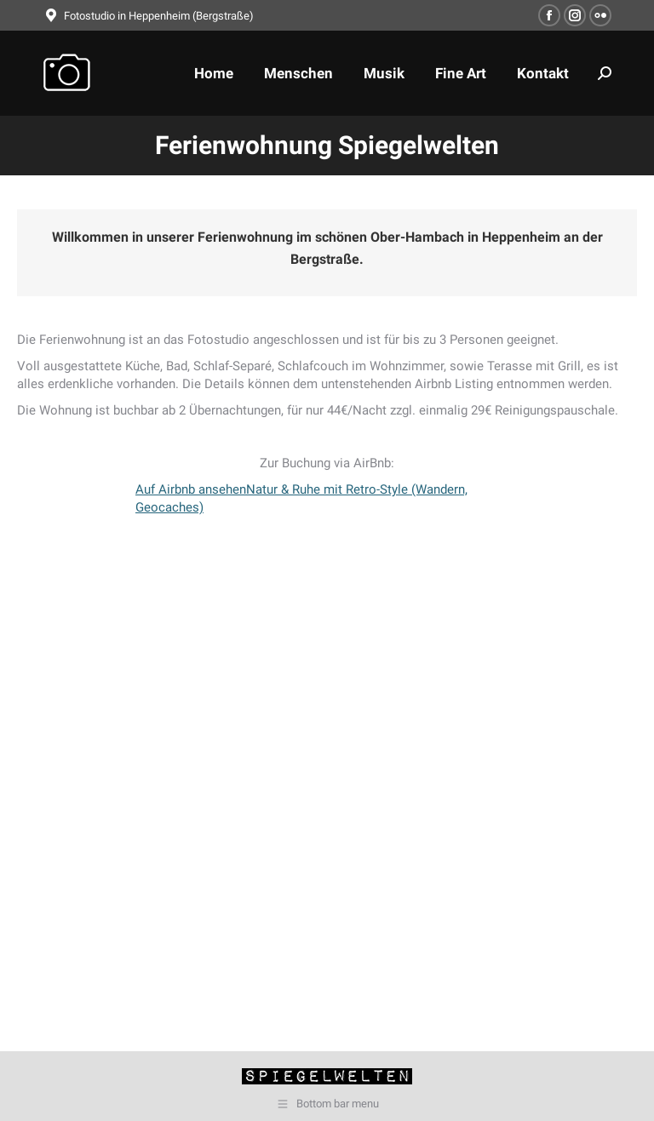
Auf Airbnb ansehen (190, 489)
